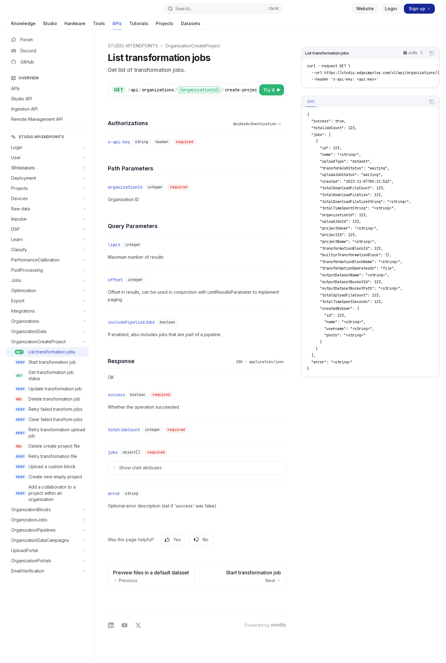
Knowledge (23, 25)
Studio (50, 25)
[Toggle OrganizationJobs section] (47, 520)
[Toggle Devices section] (47, 199)
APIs (117, 25)
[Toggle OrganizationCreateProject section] (47, 342)
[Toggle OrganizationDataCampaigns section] (47, 540)
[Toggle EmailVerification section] (47, 571)
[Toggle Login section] (47, 147)
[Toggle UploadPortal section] (47, 550)
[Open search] (223, 8)
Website (365, 8)
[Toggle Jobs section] (47, 280)
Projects (164, 25)
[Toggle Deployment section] (47, 178)
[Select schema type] (250, 123)
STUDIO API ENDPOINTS (133, 45)
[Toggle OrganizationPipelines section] (47, 530)
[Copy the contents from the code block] (432, 53)
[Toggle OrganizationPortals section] (47, 561)
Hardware (74, 25)
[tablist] (363, 101)
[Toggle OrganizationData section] (47, 331)
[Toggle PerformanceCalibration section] (47, 260)
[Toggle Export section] (47, 301)
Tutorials (138, 25)
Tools (99, 25)
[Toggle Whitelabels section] (47, 168)
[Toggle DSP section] (47, 229)
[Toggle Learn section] (47, 239)
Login (391, 8)
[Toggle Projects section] (47, 188)
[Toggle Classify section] (47, 250)
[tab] (310, 101)
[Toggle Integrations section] (47, 311)
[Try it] (271, 89)
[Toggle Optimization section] (47, 291)
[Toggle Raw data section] (47, 209)
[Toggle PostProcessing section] (47, 270)
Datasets (190, 25)
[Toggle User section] (47, 158)
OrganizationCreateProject (192, 45)
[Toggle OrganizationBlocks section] (47, 510)
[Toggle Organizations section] (47, 321)
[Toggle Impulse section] (47, 219)
